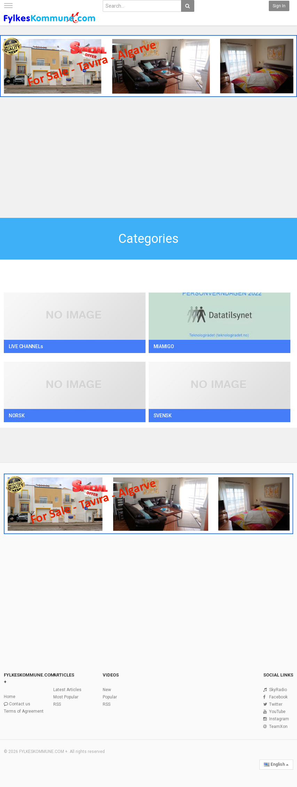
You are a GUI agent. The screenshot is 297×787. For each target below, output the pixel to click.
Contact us (19, 704)
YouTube (277, 711)
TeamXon (278, 726)
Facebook (278, 697)
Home (9, 696)
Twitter (275, 704)
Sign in (279, 5)
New (107, 689)
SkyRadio (278, 689)
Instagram (279, 718)
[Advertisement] (148, 158)
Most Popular (65, 697)
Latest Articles (67, 689)
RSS (57, 704)
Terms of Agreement (24, 711)
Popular (110, 697)
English (276, 764)
